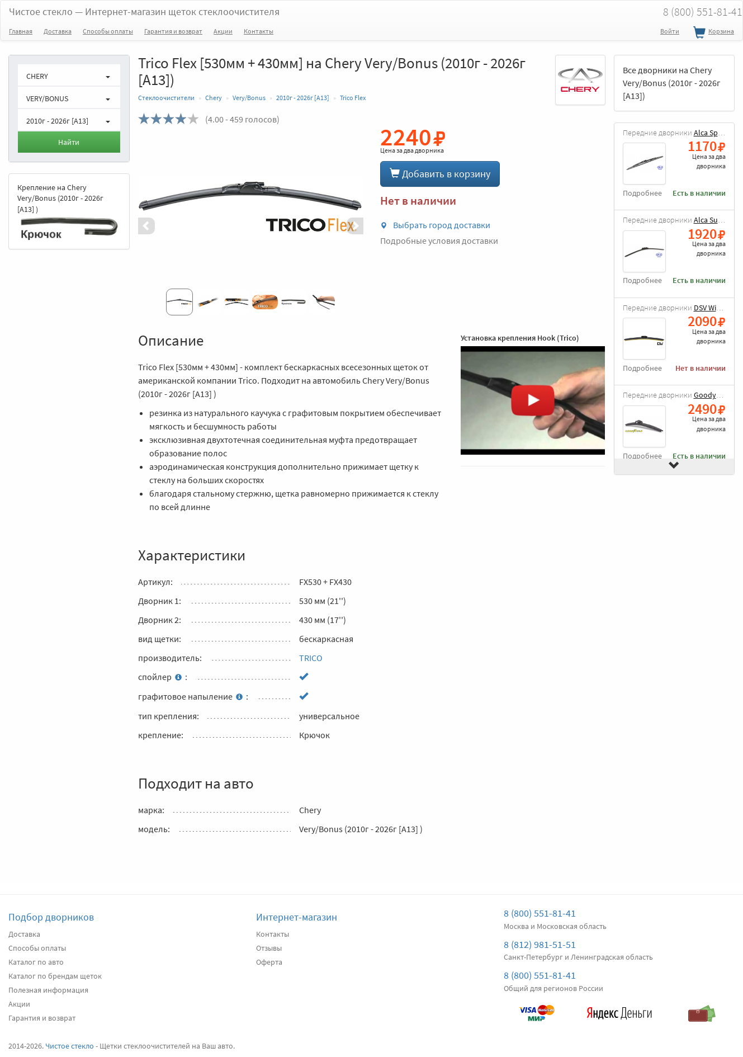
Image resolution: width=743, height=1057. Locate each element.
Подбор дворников (51, 916)
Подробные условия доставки (439, 240)
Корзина (712, 33)
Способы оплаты (108, 31)
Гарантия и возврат (173, 31)
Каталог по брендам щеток (55, 976)
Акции (223, 31)
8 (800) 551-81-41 (540, 913)
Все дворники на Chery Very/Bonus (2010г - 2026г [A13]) (672, 82)
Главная (20, 31)
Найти (68, 142)
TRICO (311, 657)
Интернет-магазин (296, 916)
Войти (669, 31)
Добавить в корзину (440, 173)
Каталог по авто (36, 962)
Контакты (258, 31)
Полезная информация (48, 990)
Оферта (269, 962)
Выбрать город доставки (435, 224)
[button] (155, 226)
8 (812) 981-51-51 (540, 944)
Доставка (58, 31)
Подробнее (642, 193)
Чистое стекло (144, 11)
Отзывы (269, 948)
